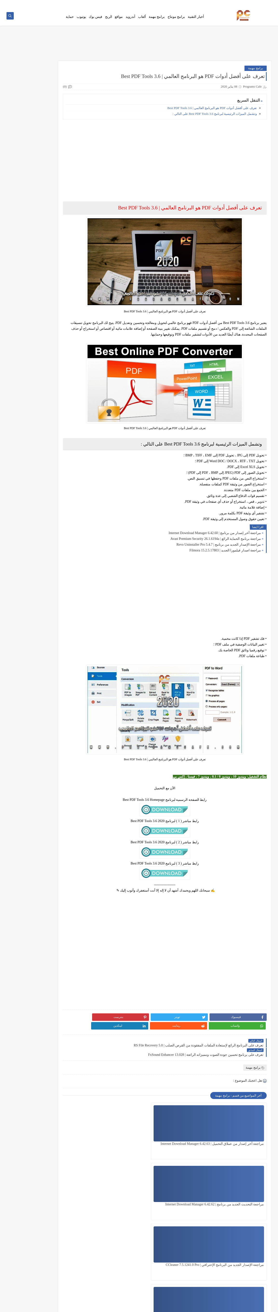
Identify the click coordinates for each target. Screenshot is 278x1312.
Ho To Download (202, 4)
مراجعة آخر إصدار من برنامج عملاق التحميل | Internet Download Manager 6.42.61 (180, 1194)
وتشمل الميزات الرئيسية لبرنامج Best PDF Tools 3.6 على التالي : (215, 118)
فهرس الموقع (260, 4)
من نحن (168, 4)
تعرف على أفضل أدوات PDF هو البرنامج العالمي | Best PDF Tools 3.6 (212, 113)
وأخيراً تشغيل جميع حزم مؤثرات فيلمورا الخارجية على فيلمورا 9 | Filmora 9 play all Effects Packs (33, 331)
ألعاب (142, 20)
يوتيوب (81, 20)
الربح (108, 20)
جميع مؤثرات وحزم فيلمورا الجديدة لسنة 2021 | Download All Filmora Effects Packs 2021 (34, 428)
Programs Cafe (222, 1305)
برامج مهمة (157, 20)
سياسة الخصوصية (225, 4)
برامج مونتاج (176, 20)
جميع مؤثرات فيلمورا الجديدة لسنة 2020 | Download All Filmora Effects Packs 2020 (35, 306)
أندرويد (130, 20)
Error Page (182, 4)
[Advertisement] (179, 162)
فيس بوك (95, 20)
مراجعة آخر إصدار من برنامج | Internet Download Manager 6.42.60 (215, 538)
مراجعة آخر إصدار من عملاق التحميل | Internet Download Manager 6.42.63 (244, 1133)
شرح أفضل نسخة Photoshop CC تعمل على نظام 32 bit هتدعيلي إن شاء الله (33, 477)
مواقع (119, 20)
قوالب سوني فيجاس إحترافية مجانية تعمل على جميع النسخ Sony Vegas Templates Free (35, 355)
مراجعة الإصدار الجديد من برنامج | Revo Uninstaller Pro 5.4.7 (218, 549)
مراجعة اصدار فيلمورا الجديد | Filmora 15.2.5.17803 (225, 555)
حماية (70, 20)
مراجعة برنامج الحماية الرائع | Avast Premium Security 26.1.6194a (215, 543)
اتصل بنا (244, 4)
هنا (65, 73)
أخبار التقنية (196, 20)
